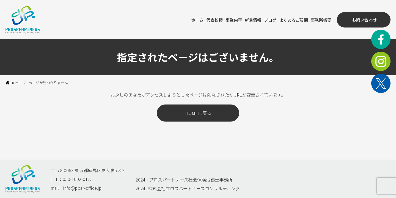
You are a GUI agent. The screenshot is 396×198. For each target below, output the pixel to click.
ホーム (187, 19)
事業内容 (226, 19)
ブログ (264, 19)
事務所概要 (319, 19)
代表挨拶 (206, 19)
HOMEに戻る (198, 112)
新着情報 (246, 19)
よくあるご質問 (289, 19)
